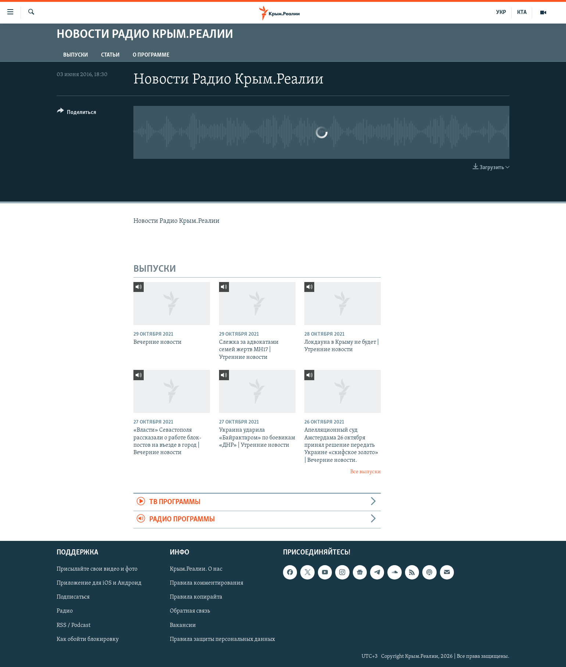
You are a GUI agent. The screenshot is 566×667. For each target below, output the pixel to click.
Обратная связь (190, 611)
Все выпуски (365, 472)
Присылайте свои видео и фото (97, 570)
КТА (522, 12)
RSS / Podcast (73, 625)
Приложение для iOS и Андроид (99, 583)
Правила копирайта (196, 597)
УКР (501, 12)
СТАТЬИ (110, 55)
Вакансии (183, 625)
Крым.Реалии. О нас (196, 570)
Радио (65, 611)
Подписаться (73, 597)
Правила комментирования (206, 583)
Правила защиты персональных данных (222, 639)
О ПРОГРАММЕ (151, 55)
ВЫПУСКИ (75, 55)
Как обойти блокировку (88, 639)
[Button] (76, 113)
